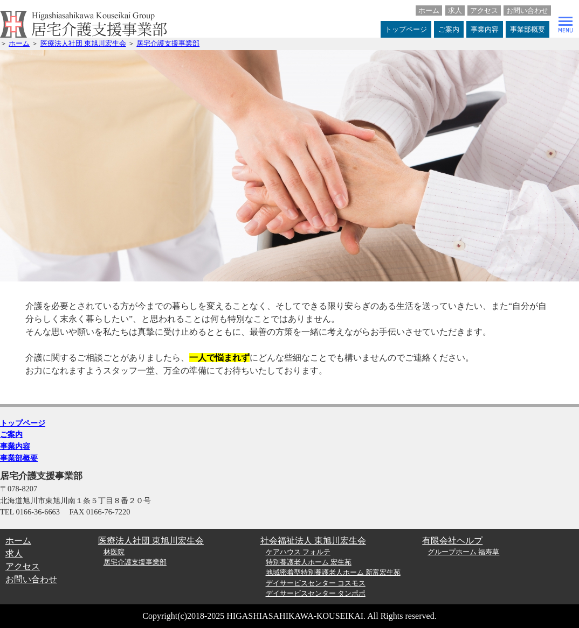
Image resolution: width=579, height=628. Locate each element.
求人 (455, 10)
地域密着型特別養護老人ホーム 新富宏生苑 (333, 572)
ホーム (428, 10)
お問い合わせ (527, 10)
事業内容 (485, 29)
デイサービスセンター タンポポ (316, 593)
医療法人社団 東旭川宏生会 (83, 43)
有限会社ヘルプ (452, 540)
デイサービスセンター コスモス (316, 583)
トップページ (406, 29)
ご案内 (448, 29)
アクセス (484, 10)
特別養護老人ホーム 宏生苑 (308, 562)
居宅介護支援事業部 (167, 43)
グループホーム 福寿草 (463, 552)
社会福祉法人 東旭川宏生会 (313, 540)
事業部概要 (527, 29)
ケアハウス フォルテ (298, 552)
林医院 (114, 552)
